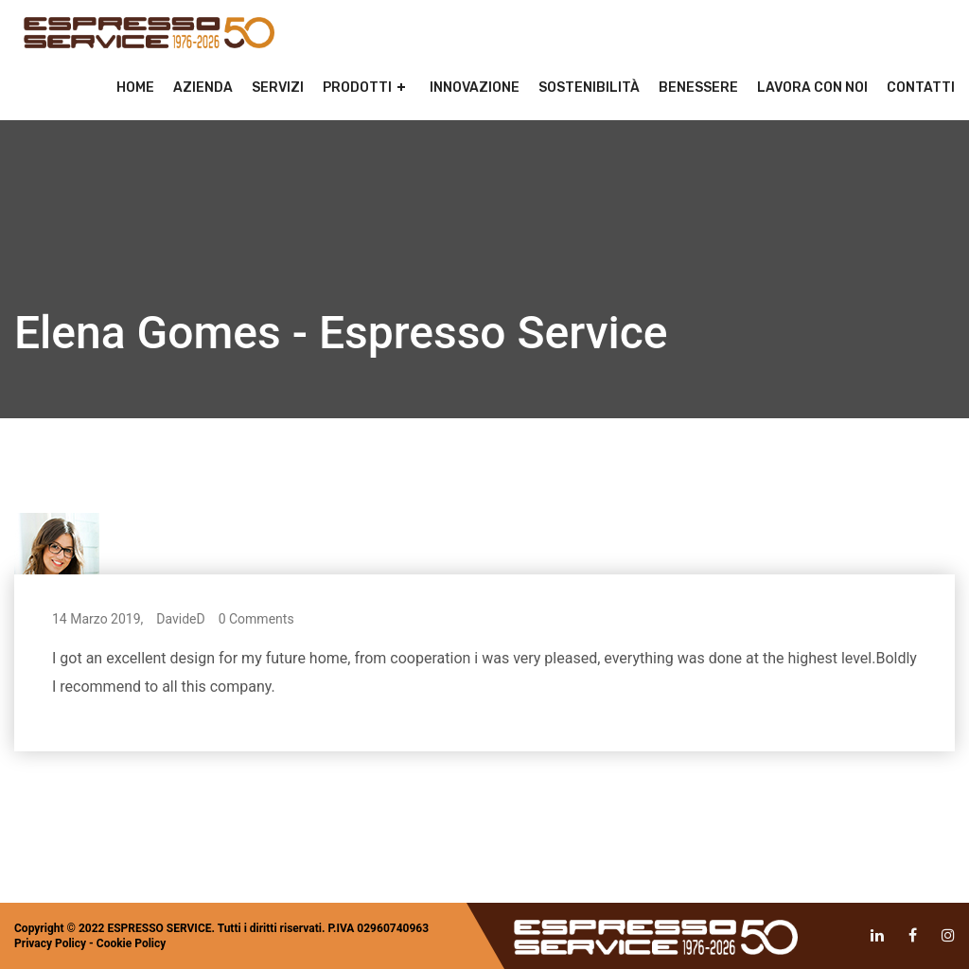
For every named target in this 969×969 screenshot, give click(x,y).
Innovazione (475, 87)
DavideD (180, 618)
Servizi (278, 87)
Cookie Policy (132, 943)
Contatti (921, 87)
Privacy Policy (50, 943)
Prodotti (357, 87)
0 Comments (256, 618)
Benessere (698, 87)
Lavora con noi (812, 87)
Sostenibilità (589, 87)
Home (135, 87)
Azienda (203, 87)
